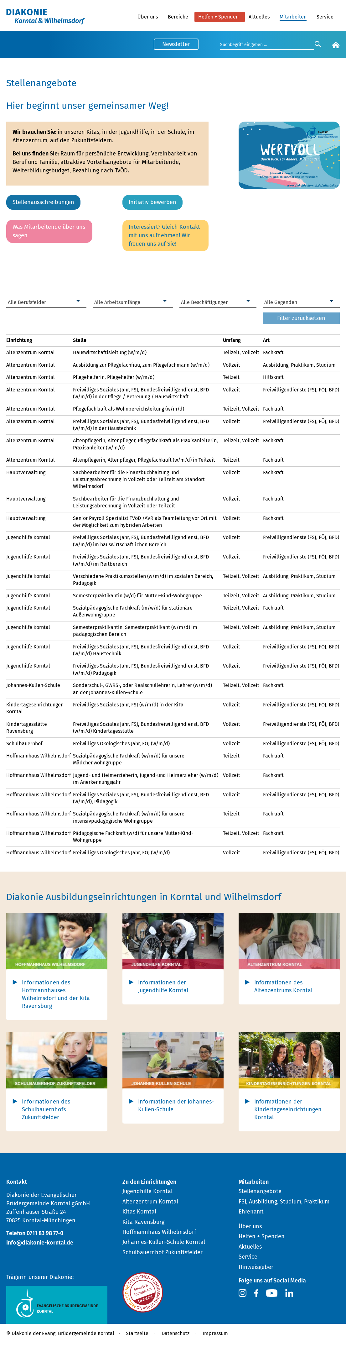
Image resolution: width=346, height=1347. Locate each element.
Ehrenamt (251, 1211)
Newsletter (176, 44)
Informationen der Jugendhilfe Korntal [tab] (163, 986)
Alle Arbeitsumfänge (117, 302)
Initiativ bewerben (152, 202)
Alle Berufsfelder (27, 302)
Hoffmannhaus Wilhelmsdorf (159, 1232)
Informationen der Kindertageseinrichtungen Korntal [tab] (288, 1109)
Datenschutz (175, 1333)
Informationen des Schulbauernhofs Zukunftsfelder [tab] (46, 1109)
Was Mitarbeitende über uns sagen (49, 231)
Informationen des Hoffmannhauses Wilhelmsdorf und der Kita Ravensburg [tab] (56, 994)
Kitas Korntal (139, 1211)
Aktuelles (259, 17)
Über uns (147, 17)
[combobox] (46, 302)
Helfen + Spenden (218, 17)
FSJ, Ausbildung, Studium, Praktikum (284, 1201)
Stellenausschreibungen (43, 202)
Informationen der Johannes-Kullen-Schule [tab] (176, 1105)
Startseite (137, 1333)
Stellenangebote (260, 1191)
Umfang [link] (232, 340)
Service (325, 17)
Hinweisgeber (256, 1267)
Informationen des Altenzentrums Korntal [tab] (283, 986)
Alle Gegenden (280, 302)
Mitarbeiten (293, 17)
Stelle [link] (79, 340)
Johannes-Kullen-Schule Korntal (163, 1242)
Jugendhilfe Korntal (147, 1191)
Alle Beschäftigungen (205, 302)
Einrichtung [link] (19, 340)
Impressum (215, 1333)
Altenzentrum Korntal (150, 1201)
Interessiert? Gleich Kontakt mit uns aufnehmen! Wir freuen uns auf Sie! (164, 235)
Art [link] (266, 340)
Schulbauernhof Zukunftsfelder (162, 1252)
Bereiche (178, 17)
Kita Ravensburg (143, 1222)
